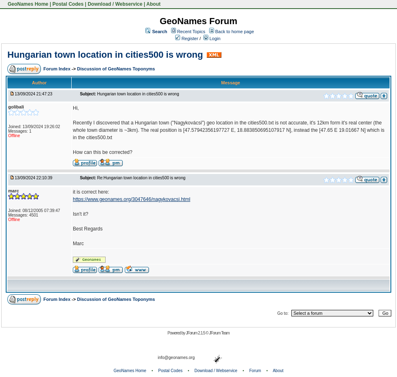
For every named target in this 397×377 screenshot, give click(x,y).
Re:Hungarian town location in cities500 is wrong (141, 178)
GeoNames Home (27, 4)
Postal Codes (67, 4)
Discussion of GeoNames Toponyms (116, 68)
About (154, 4)
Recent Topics (191, 31)
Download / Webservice (115, 4)
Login (212, 38)
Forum (255, 370)
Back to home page (234, 31)
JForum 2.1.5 (196, 333)
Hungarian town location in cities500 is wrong (105, 55)
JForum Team (219, 333)
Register (186, 38)
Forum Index (57, 68)
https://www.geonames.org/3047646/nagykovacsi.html (131, 199)
